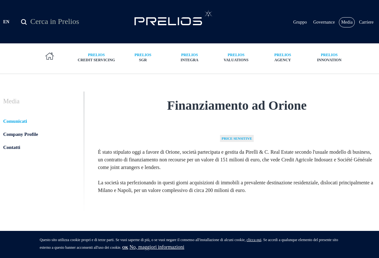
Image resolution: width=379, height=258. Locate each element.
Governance (324, 22)
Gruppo (300, 22)
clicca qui (253, 241)
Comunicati (15, 121)
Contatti (11, 147)
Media (347, 22)
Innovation (329, 57)
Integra (189, 57)
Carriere (366, 22)
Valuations (236, 57)
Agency (282, 57)
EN (6, 21)
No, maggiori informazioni (156, 248)
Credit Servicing (96, 57)
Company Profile (20, 134)
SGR (143, 57)
